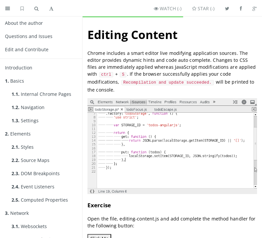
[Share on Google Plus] (254, 8)
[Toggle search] (36, 8)
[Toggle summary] (7, 8)
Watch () (167, 8)
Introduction (18, 67)
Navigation (28, 107)
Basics (14, 81)
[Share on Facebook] (241, 8)
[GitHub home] (22, 8)
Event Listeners (33, 186)
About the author (24, 23)
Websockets (29, 226)
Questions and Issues (28, 36)
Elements (18, 134)
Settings (25, 120)
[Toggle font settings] (51, 8)
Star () (203, 8)
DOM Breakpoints (36, 173)
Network (17, 213)
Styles (23, 147)
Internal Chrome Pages (41, 94)
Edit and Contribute (27, 49)
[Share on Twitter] (227, 8)
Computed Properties (40, 200)
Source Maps (30, 160)
